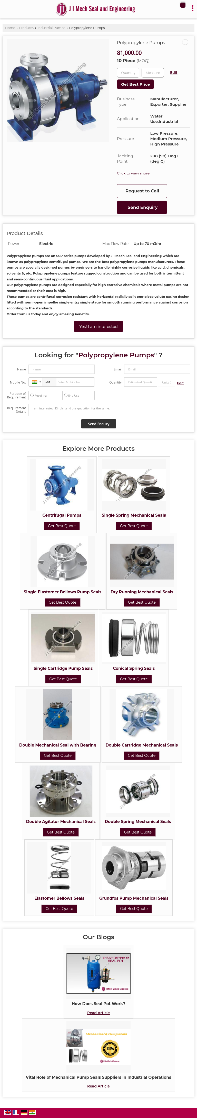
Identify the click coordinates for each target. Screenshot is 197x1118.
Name (21, 369)
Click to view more (133, 173)
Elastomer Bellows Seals (59, 898)
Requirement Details (16, 410)
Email (118, 369)
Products (26, 28)
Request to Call (142, 190)
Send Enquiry (143, 207)
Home (10, 28)
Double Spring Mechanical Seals (138, 821)
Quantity (115, 382)
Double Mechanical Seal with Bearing (57, 745)
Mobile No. (18, 382)
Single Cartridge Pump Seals (63, 668)
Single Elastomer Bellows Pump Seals (63, 592)
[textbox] (153, 72)
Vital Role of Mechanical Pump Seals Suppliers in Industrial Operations (98, 1077)
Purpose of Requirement (16, 395)
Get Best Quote (62, 526)
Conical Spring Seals (134, 668)
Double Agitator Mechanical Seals (60, 821)
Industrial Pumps (51, 28)
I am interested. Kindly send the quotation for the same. (109, 410)
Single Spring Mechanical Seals (134, 515)
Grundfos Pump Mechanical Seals (134, 898)
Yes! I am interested (98, 326)
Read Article (98, 1013)
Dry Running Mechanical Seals (142, 592)
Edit (174, 73)
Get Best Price (135, 84)
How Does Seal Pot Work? (98, 1003)
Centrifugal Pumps (61, 515)
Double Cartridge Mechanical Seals (142, 745)
